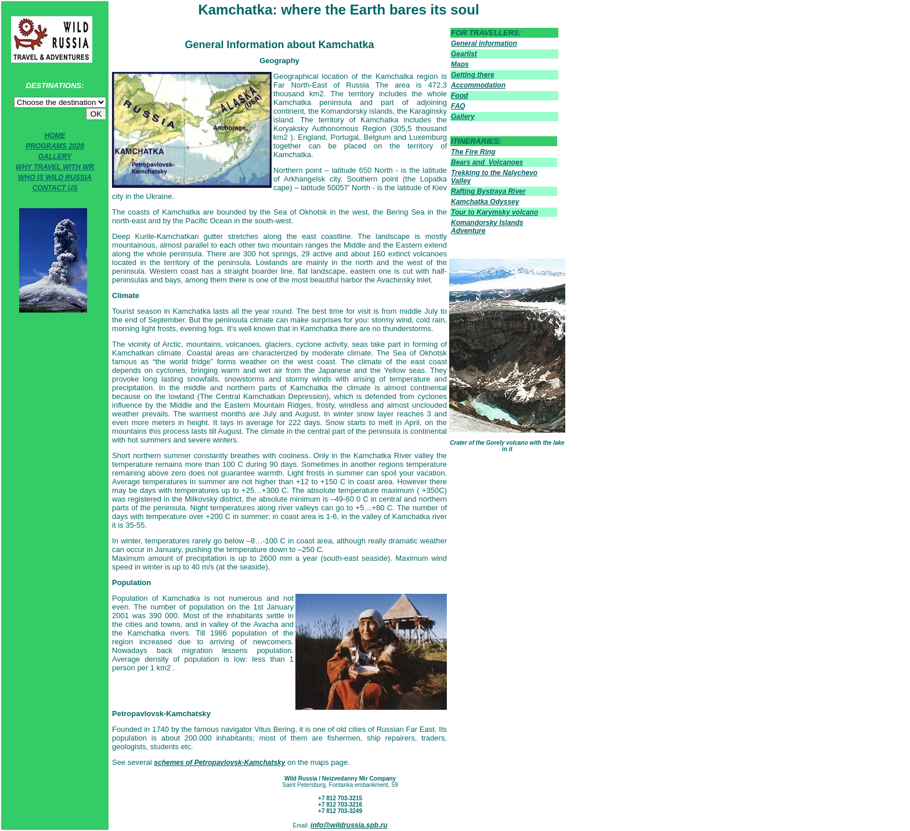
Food (459, 96)
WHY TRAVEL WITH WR (55, 167)
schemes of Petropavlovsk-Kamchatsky (219, 763)
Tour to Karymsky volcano (494, 212)
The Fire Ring (473, 152)
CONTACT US (55, 188)
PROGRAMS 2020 (55, 146)
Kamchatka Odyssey (485, 202)
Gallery (463, 117)
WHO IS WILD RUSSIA (55, 177)
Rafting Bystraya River (488, 191)
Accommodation (478, 85)
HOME (55, 136)
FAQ (458, 106)
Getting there (472, 75)
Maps (460, 64)
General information (484, 43)
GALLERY (54, 157)
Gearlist (464, 54)
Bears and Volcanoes (487, 162)
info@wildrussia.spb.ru (348, 825)
